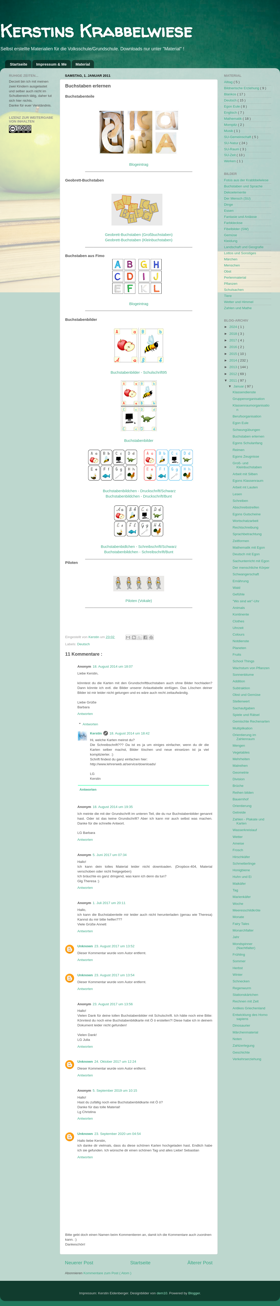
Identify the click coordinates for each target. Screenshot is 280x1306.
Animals (239, 608)
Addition (239, 681)
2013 (233, 367)
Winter (238, 975)
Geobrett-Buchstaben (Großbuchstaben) (139, 235)
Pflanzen (230, 284)
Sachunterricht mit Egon (251, 561)
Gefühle (239, 594)
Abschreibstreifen (246, 507)
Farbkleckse (233, 223)
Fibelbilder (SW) (236, 229)
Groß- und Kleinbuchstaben (247, 465)
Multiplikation (243, 728)
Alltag (229, 82)
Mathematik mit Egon (249, 547)
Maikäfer (239, 883)
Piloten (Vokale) (138, 601)
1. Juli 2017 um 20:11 (109, 903)
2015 (233, 354)
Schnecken (241, 981)
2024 (233, 327)
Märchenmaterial (245, 1032)
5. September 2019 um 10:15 (115, 1090)
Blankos (230, 94)
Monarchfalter (243, 930)
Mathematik (233, 119)
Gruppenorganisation (249, 399)
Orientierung (242, 806)
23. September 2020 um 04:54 (117, 1134)
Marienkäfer (242, 897)
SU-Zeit (230, 155)
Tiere (228, 296)
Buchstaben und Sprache (243, 186)
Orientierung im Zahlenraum (244, 737)
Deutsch (83, 644)
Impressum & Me (51, 64)
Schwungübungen (246, 430)
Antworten (85, 714)
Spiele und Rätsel (246, 715)
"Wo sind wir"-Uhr (246, 601)
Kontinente (241, 614)
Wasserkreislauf (245, 830)
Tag (235, 890)
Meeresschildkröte (247, 910)
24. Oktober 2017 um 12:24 (115, 1061)
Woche (238, 904)
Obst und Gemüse (247, 695)
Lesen (237, 494)
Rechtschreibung (245, 527)
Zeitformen (241, 541)
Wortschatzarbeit (245, 521)
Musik (229, 131)
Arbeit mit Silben (245, 474)
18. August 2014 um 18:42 (129, 733)
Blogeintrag (138, 164)
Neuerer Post (79, 1262)
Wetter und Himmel (238, 302)
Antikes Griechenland (249, 1008)
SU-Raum (232, 149)
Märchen (230, 259)
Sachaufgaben (244, 708)
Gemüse (230, 235)
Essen (229, 211)
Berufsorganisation (247, 416)
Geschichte (241, 1052)
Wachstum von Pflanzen (251, 668)
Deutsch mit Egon (246, 554)
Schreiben (240, 501)
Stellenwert (241, 701)
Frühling (239, 954)
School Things (243, 661)
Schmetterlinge (244, 863)
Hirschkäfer (241, 857)
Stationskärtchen (245, 995)
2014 (233, 360)
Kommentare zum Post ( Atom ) (107, 1273)
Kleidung (230, 241)
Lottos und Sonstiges (240, 253)
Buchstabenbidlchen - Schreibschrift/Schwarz (139, 547)
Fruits (237, 654)
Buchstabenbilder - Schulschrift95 (138, 372)
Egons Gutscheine (247, 514)
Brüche (238, 786)
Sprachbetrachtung (247, 534)
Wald (236, 588)
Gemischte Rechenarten (251, 721)
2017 (233, 340)
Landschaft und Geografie (243, 247)
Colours (239, 634)
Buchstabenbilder (138, 441)
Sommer (239, 961)
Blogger (194, 1293)
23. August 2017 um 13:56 (113, 1004)
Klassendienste (244, 392)
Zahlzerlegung (244, 1045)
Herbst (238, 968)
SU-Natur (231, 143)
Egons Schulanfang (247, 443)
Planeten (239, 648)
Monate (238, 917)
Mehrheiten (241, 759)
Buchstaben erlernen (248, 436)
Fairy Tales (241, 924)
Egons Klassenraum (248, 481)
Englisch (231, 112)
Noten (237, 1039)
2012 (233, 374)
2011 (233, 380)
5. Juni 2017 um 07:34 (110, 855)
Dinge (228, 204)
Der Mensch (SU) (237, 198)
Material (83, 64)
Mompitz (231, 125)
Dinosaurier (241, 1025)
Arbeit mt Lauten (245, 487)
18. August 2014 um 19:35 (113, 807)
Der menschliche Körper (251, 567)
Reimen (239, 450)
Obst (227, 271)
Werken (230, 161)
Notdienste (241, 641)
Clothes (238, 621)
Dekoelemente (235, 192)
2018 (233, 334)
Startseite (18, 64)
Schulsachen (234, 290)
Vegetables (241, 752)
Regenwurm (242, 988)
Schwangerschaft (246, 574)
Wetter (238, 837)
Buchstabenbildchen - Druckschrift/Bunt (139, 496)
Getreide (239, 812)
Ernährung (241, 581)
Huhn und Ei (242, 877)
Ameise (238, 843)
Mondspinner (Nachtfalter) (244, 946)
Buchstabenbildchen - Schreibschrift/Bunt (138, 552)
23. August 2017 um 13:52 (114, 946)
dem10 (162, 1293)
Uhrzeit (238, 628)
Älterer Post (200, 1262)
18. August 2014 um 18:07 (113, 666)
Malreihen (240, 766)
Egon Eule (232, 106)
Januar (239, 386)
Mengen (239, 745)
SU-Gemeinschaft (238, 137)
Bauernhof (240, 799)
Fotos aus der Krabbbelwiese (246, 180)
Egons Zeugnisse (246, 456)
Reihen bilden (243, 792)
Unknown (85, 946)
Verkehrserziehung (247, 1059)
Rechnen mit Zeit (246, 1001)
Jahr (236, 937)
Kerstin (94, 637)
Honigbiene (241, 870)
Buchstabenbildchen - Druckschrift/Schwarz (139, 491)
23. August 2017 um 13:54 (114, 975)
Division (239, 779)
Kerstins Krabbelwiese (96, 31)
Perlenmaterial (235, 277)
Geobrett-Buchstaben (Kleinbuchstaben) (139, 240)
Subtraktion (241, 688)
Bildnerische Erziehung (242, 88)
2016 (233, 347)
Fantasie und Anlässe (240, 217)
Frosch (238, 850)
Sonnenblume (243, 675)
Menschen (232, 265)
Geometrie (241, 772)
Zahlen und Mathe (238, 308)
